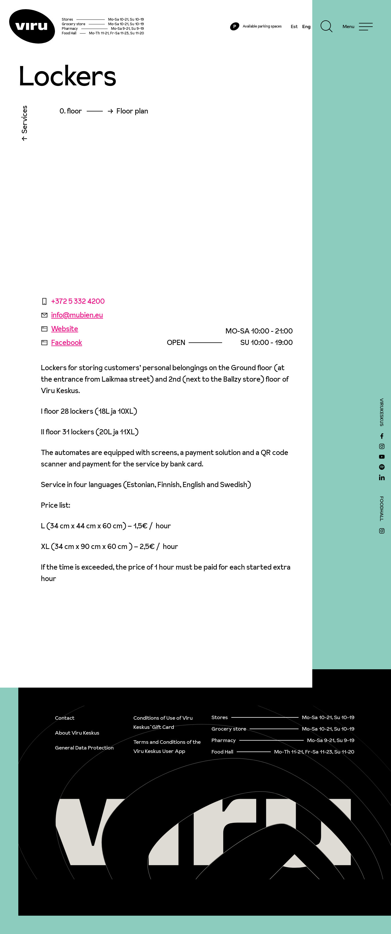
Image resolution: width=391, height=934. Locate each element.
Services (24, 120)
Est (294, 26)
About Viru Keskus (77, 732)
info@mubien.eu (72, 315)
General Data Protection (84, 747)
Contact (64, 717)
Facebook (61, 342)
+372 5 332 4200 (73, 301)
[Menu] (358, 26)
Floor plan (132, 111)
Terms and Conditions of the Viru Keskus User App (167, 746)
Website (59, 328)
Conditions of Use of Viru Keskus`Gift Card (163, 722)
